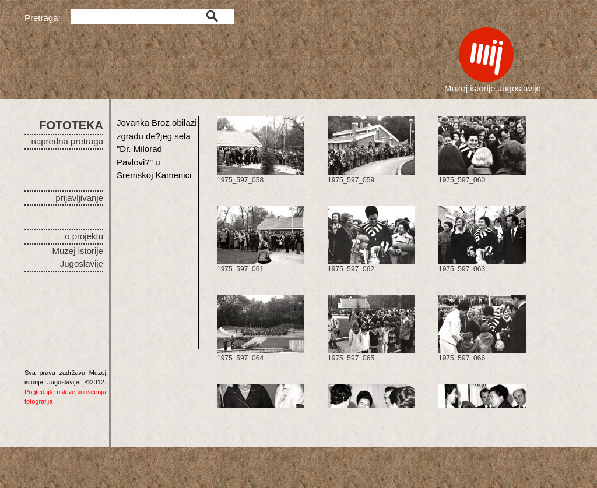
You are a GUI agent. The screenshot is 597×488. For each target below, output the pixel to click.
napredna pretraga (67, 141)
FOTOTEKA (71, 125)
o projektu (84, 236)
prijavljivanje (79, 198)
